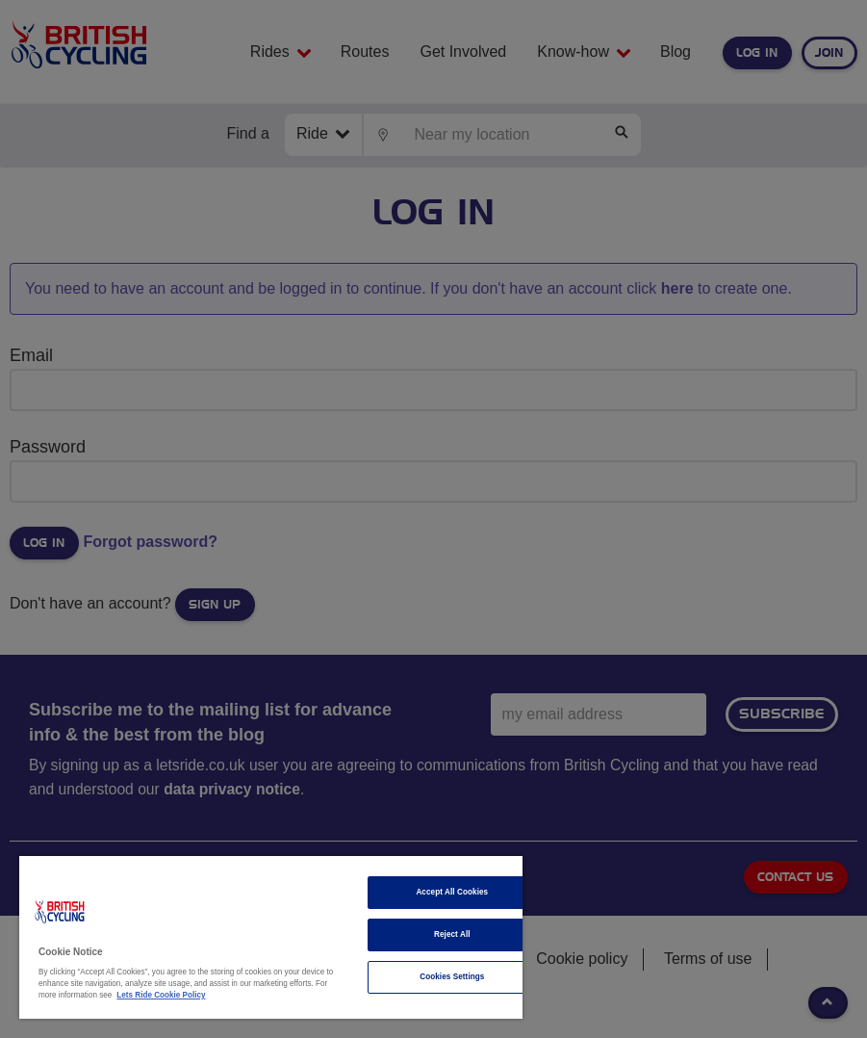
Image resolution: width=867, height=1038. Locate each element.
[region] (271, 937)
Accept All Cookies (452, 892)
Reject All (452, 934)
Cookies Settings (452, 977)
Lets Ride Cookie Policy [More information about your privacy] (160, 995)
